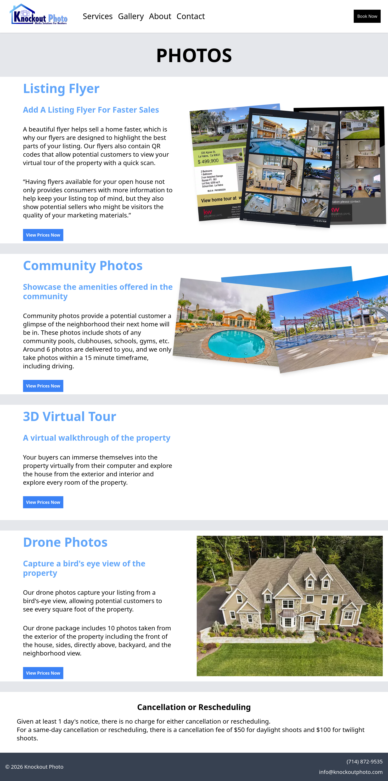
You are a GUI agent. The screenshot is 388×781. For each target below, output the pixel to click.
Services (98, 16)
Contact (191, 16)
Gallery (131, 16)
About (160, 16)
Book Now (367, 16)
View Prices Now (43, 235)
